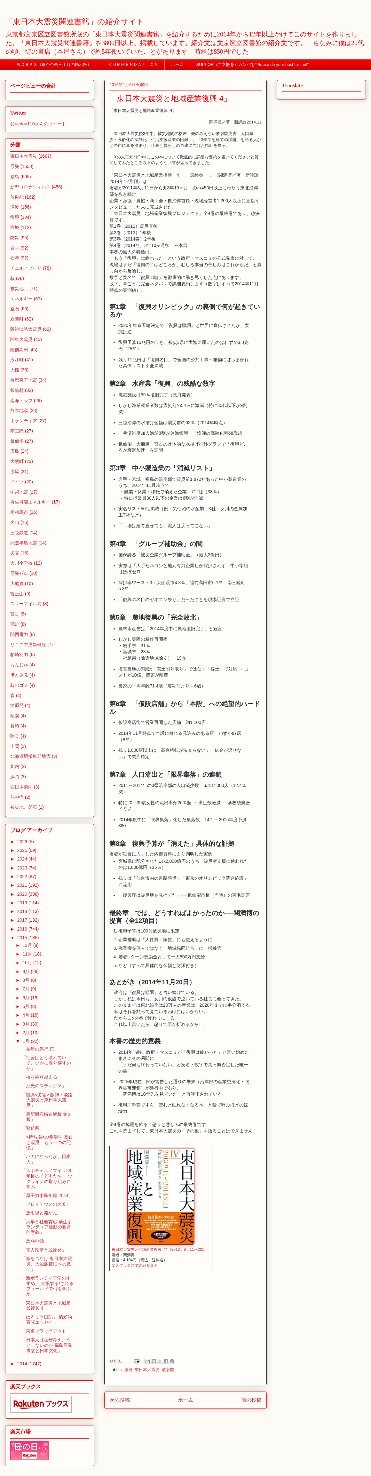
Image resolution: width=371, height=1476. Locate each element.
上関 (14, 746)
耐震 (14, 715)
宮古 (14, 613)
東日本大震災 (147, 1369)
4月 (26, 1015)
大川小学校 (21, 563)
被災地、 (19, 288)
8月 (26, 980)
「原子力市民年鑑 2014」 (47, 1195)
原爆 (14, 471)
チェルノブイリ (26, 268)
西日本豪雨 (21, 787)
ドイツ (17, 481)
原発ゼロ (19, 573)
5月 (26, 1006)
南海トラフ (21, 400)
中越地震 (19, 492)
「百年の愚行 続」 (40, 1048)
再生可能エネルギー (30, 501)
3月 (26, 1024)
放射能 (168, 1369)
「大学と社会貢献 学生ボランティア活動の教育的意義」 (46, 1227)
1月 (26, 1041)
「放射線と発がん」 (41, 1212)
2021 (22, 885)
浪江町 (17, 359)
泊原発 (17, 705)
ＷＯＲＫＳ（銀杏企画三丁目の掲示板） (56, 64)
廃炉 (14, 624)
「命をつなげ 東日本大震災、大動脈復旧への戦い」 (46, 1264)
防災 (14, 237)
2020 (22, 894)
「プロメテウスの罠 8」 (45, 1204)
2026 (22, 841)
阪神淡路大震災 (26, 329)
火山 (14, 522)
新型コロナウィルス (30, 186)
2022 (22, 876)
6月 (26, 997)
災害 (14, 552)
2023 (22, 867)
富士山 (17, 593)
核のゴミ (19, 685)
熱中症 (17, 797)
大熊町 (17, 461)
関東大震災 (21, 339)
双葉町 (17, 318)
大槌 (14, 369)
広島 (14, 451)
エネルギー (21, 298)
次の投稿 (119, 1400)
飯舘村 (17, 390)
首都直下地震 (23, 380)
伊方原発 (19, 675)
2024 (22, 858)
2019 (22, 902)
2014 (22, 1363)
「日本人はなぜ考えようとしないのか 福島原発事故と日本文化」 (46, 1345)
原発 (128, 1369)
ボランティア (23, 420)
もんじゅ (19, 664)
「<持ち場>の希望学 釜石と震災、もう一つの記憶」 (47, 1142)
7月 (26, 988)
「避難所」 (32, 1128)
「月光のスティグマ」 (43, 1085)
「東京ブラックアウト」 (46, 1331)
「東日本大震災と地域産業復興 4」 (46, 1305)
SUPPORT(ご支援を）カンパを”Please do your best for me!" (252, 64)
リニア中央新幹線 (28, 644)
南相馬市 (19, 512)
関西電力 (19, 634)
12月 (27, 945)
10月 (27, 962)
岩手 (14, 247)
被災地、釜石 (23, 807)
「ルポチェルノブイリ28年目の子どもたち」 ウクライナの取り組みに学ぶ (46, 1178)
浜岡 (14, 776)
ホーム (177, 64)
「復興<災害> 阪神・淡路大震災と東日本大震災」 (47, 1100)
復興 (14, 217)
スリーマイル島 (26, 603)
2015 (22, 937)
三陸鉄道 (19, 532)
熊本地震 (19, 410)
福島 (14, 176)
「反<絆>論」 (35, 1240)
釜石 (14, 308)
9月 (26, 971)
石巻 (14, 257)
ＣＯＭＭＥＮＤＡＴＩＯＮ (133, 64)
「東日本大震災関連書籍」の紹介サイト (75, 22)
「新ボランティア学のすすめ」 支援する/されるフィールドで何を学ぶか (47, 1286)
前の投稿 (251, 1400)
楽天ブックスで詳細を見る (135, 1265)
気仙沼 (17, 441)
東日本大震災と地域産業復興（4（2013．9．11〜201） (160, 1249)
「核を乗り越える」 (41, 1077)
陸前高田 (19, 349)
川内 (14, 766)
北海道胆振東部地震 (30, 756)
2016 (22, 929)
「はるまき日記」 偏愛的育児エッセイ (46, 1319)
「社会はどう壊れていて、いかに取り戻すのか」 (46, 1063)
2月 (26, 1032)
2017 (22, 920)
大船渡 (17, 583)
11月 (27, 953)
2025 (22, 850)
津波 (14, 207)
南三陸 (17, 430)
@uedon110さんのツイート (38, 123)
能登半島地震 (23, 542)
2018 (22, 911)
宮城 (14, 227)
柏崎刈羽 (19, 654)
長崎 (14, 725)
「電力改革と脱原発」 (43, 1249)
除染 (14, 736)
